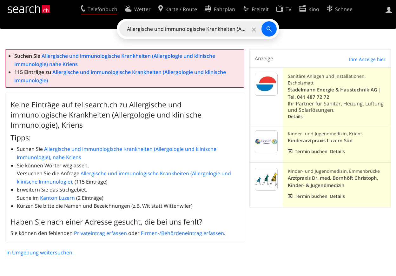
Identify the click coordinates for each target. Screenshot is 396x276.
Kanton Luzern (57, 197)
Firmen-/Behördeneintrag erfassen (182, 233)
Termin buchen (311, 151)
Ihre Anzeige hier (367, 59)
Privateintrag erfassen (100, 233)
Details (295, 116)
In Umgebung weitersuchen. (40, 252)
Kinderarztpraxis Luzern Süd (320, 140)
